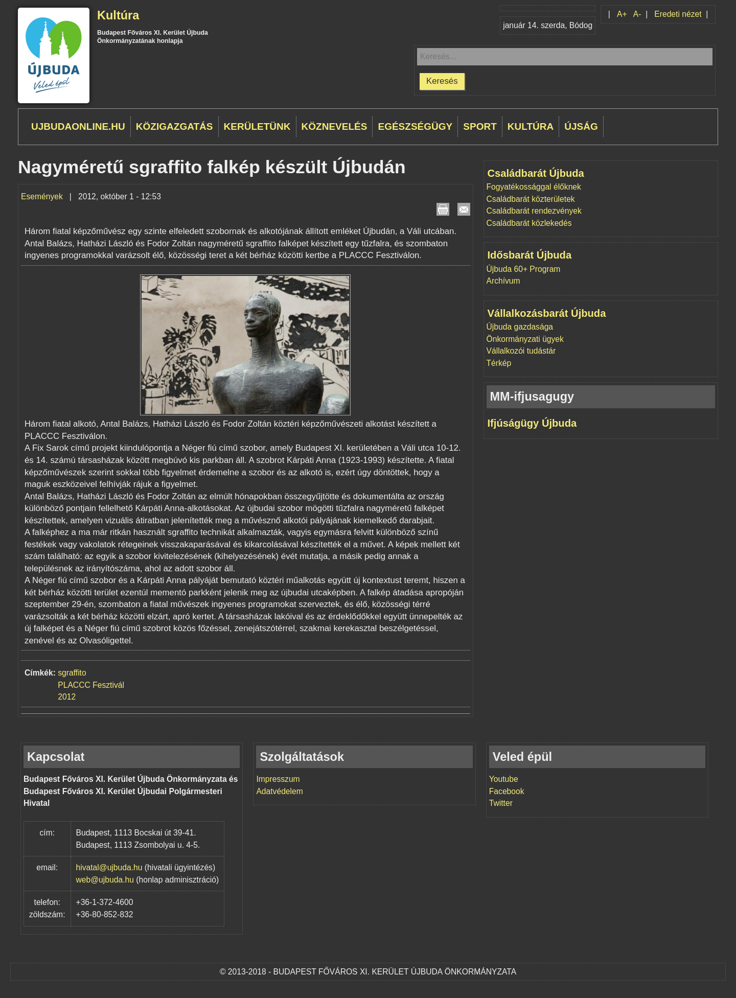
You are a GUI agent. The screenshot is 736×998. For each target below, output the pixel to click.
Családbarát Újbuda (536, 173)
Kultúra (118, 15)
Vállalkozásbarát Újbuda (547, 313)
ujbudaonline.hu (78, 126)
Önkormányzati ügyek (525, 339)
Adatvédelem (279, 791)
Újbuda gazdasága (520, 326)
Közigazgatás (174, 126)
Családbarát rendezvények (534, 210)
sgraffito (72, 672)
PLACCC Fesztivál (91, 685)
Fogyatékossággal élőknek (534, 186)
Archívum (503, 280)
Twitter (501, 803)
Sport (480, 126)
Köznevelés (334, 126)
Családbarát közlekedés (529, 223)
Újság (581, 126)
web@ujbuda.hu (105, 879)
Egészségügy (415, 126)
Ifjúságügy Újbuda (532, 423)
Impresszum (278, 779)
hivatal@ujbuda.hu (109, 867)
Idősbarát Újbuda (530, 255)
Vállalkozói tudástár (521, 350)
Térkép (499, 363)
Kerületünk (257, 126)
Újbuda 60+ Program (524, 269)
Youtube (503, 779)
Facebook (506, 791)
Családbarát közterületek (531, 199)
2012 (67, 696)
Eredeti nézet (677, 14)
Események (42, 196)
